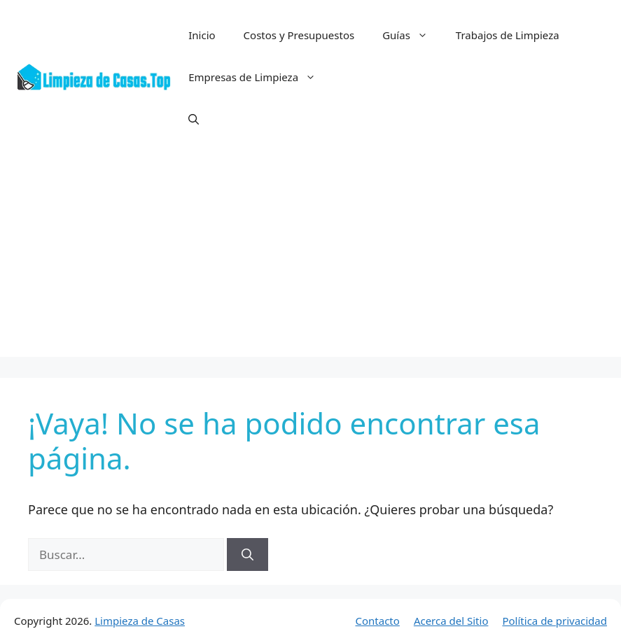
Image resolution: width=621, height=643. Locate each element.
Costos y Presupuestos (299, 35)
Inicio (201, 35)
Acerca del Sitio (451, 621)
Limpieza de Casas (140, 621)
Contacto (378, 621)
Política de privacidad (554, 621)
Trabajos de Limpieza (507, 35)
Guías (412, 35)
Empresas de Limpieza (259, 77)
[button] (193, 119)
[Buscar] (247, 555)
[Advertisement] (310, 259)
